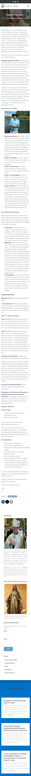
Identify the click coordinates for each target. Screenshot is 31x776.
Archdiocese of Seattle (11, 660)
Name (10, 632)
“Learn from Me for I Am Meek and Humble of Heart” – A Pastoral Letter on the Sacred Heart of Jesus (15, 757)
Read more (11, 715)
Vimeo (17, 2)
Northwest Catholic (10, 663)
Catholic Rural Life (9, 672)
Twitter (15, 2)
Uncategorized (12, 496)
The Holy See (8, 669)
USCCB (6, 666)
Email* (10, 640)
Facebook (13, 2)
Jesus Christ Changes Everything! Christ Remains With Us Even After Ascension (15, 728)
